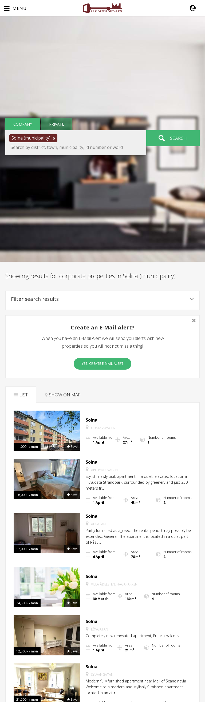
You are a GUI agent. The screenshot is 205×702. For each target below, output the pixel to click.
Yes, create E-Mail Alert (102, 363)
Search (178, 138)
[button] (195, 8)
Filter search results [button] (102, 299)
